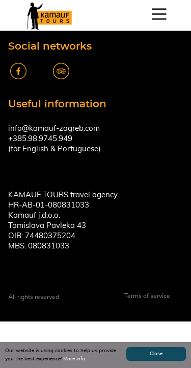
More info (74, 358)
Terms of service (147, 296)
